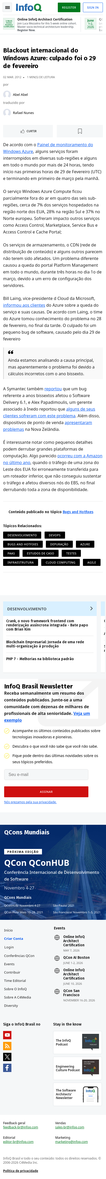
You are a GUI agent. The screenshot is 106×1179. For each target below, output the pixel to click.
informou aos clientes (24, 305)
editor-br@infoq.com (18, 1142)
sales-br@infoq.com (69, 1127)
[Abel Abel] (7, 94)
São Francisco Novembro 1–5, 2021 (77, 912)
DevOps (55, 535)
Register (69, 7)
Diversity (11, 1005)
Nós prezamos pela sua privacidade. (30, 802)
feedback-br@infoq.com (20, 1127)
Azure (85, 544)
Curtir (32, 131)
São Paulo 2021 (64, 905)
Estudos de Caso (40, 553)
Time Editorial (15, 980)
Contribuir (12, 972)
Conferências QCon (19, 955)
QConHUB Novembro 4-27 (22, 905)
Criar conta (13, 938)
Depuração (59, 544)
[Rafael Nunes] (7, 113)
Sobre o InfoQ (15, 989)
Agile (91, 562)
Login (9, 947)
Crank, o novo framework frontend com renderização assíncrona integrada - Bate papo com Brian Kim (47, 625)
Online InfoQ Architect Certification (74, 941)
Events (9, 964)
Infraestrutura (21, 562)
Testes (71, 553)
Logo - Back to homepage (29, 6)
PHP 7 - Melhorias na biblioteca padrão (40, 659)
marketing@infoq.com (71, 1142)
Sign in (93, 7)
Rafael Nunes (23, 113)
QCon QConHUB (36, 863)
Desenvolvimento (22, 535)
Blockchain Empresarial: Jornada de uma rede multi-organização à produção (45, 644)
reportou (53, 389)
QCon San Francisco (71, 993)
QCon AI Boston (76, 958)
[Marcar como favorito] (80, 131)
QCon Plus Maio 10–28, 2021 (23, 912)
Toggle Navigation (7, 7)
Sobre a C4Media (17, 997)
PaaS (11, 553)
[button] (46, 791)
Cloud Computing (60, 562)
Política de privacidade (20, 1171)
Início (8, 930)
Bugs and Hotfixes (78, 512)
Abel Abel (20, 94)
